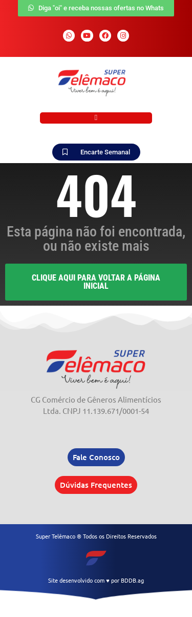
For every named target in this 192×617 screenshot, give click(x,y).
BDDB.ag (132, 580)
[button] (96, 118)
